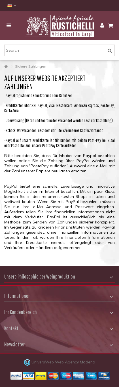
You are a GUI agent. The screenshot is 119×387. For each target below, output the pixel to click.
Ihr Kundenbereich (20, 312)
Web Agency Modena (75, 362)
